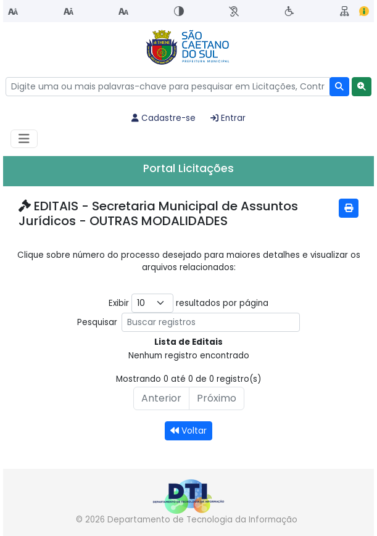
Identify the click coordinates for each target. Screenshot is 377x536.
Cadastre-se (163, 118)
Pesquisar (188, 322)
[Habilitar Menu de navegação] (24, 139)
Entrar (228, 118)
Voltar (188, 430)
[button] (361, 86)
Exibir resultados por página (188, 303)
